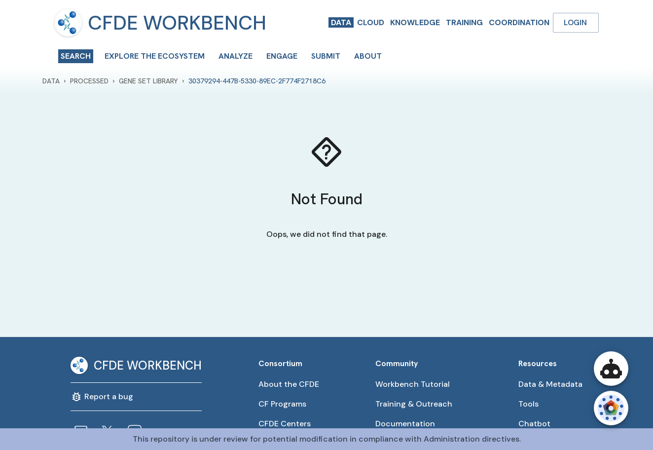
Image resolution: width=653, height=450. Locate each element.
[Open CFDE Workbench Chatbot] (611, 368)
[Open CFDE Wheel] (611, 408)
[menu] (68, 23)
